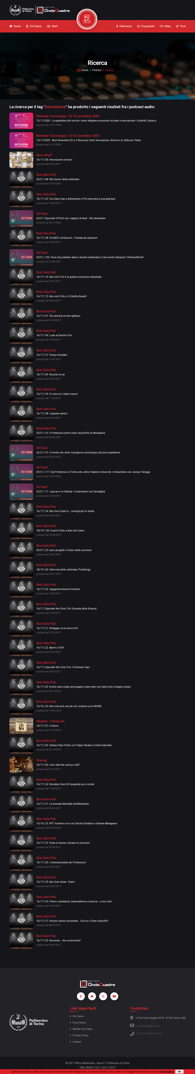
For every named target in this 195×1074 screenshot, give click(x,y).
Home (85, 70)
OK (179, 1071)
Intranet (75, 1041)
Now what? (44, 155)
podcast (96, 70)
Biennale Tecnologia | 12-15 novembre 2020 (67, 116)
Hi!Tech (42, 214)
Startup (41, 760)
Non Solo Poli (46, 175)
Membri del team (81, 1029)
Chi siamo (77, 1016)
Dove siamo (78, 1022)
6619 (159, 1033)
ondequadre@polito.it (145, 1025)
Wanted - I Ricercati (50, 721)
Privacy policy (79, 1035)
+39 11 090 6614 (146, 1033)
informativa (167, 1071)
